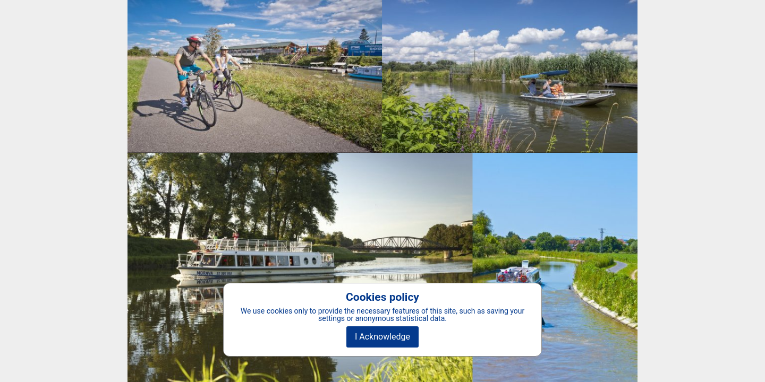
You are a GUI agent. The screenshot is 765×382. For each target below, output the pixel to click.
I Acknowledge (382, 337)
